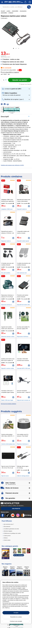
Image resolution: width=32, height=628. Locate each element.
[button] (10, 72)
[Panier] (30, 2)
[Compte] (25, 2)
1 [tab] (13, 48)
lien (17, 594)
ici (8, 607)
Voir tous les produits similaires (8, 403)
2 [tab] (16, 48)
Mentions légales (8, 531)
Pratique (10, 12)
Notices (6, 538)
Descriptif (5, 116)
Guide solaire (7, 540)
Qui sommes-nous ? (9, 524)
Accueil (3, 11)
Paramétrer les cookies (16, 617)
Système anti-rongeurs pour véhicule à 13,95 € (12, 165)
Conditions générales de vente (11, 528)
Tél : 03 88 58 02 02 (10, 484)
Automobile (15, 11)
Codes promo (7, 535)
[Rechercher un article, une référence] (16, 7)
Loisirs (8, 11)
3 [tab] (18, 48)
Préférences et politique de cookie (12, 533)
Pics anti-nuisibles (5, 272)
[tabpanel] (16, 33)
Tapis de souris (5, 475)
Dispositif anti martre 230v (23, 304)
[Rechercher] (29, 7)
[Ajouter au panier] (19, 80)
